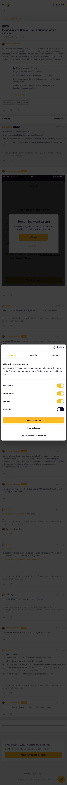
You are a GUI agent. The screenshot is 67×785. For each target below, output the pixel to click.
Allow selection (33, 428)
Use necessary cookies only (33, 435)
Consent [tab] (12, 355)
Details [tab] (33, 355)
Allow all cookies (33, 420)
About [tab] (55, 355)
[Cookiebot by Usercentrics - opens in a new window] (53, 348)
